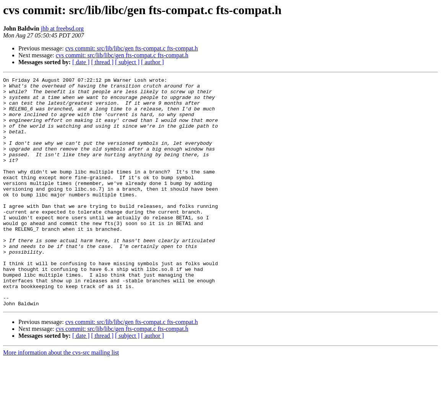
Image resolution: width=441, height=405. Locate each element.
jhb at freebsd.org (62, 28)
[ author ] (152, 62)
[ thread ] (102, 62)
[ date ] (81, 62)
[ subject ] (127, 62)
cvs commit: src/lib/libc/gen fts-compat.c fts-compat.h (131, 48)
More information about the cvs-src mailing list (61, 398)
